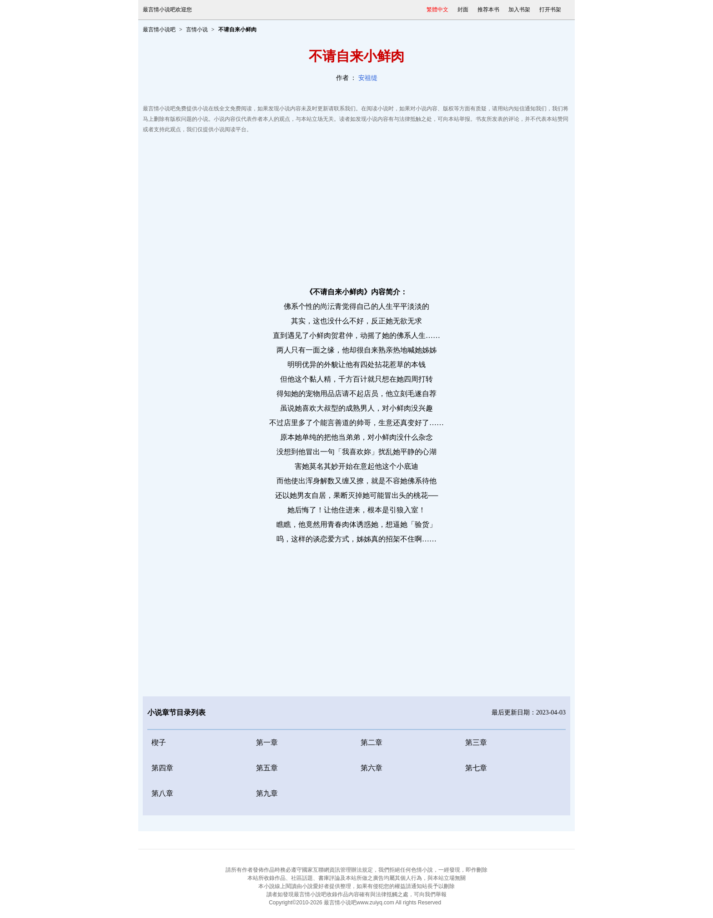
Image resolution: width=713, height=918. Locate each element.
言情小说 (197, 29)
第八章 (162, 793)
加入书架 (519, 9)
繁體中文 (437, 9)
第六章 (371, 768)
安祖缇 (367, 77)
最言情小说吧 (159, 29)
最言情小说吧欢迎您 (167, 9)
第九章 (267, 793)
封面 (462, 9)
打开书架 (550, 9)
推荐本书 (488, 9)
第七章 (476, 768)
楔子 (158, 742)
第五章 (267, 768)
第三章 (476, 742)
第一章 (267, 742)
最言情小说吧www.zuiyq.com (359, 902)
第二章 (371, 742)
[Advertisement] (356, 207)
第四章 (162, 768)
